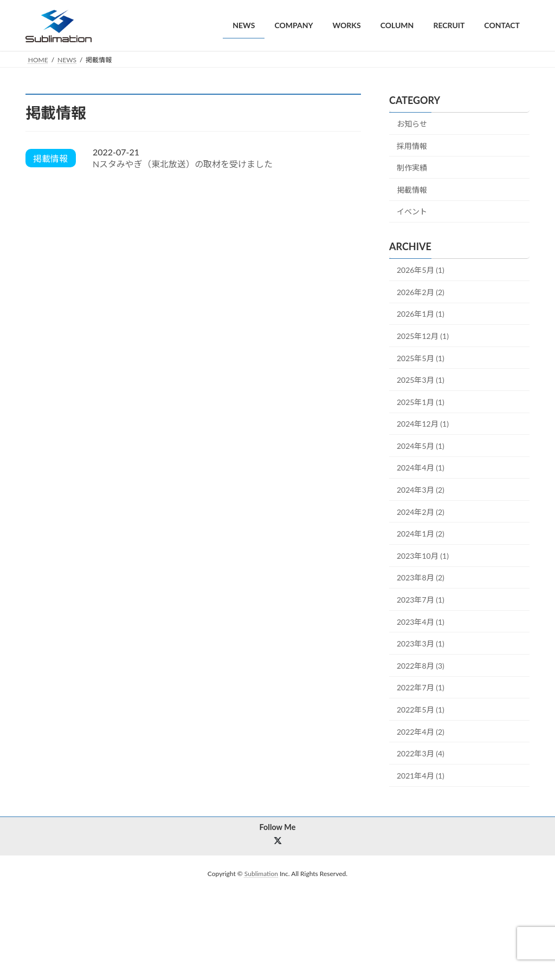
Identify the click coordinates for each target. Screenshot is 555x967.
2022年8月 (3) (420, 665)
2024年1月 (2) (420, 533)
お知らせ (412, 123)
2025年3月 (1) (420, 379)
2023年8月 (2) (420, 577)
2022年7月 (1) (420, 687)
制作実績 (412, 167)
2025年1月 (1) (420, 401)
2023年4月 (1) (420, 621)
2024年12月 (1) (423, 423)
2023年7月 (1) (420, 599)
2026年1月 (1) (420, 313)
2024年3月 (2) (420, 489)
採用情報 (412, 145)
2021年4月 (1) (420, 775)
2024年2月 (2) (420, 511)
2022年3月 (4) (420, 753)
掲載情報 (412, 189)
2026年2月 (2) (420, 291)
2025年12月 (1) (423, 336)
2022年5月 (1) (420, 709)
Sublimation (261, 874)
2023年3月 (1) (420, 643)
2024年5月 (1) (420, 445)
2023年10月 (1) (423, 555)
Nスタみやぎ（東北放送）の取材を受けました (183, 164)
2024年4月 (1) (420, 467)
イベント (412, 211)
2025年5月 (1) (420, 357)
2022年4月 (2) (420, 731)
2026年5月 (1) (420, 270)
